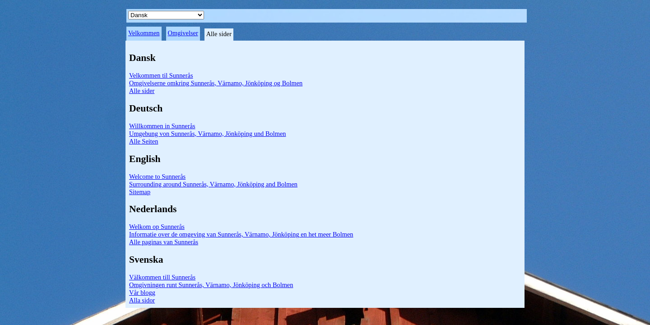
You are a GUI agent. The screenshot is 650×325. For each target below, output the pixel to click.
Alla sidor (142, 300)
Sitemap (139, 191)
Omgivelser (183, 33)
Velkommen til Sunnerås (161, 75)
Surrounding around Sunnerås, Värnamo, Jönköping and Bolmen (213, 184)
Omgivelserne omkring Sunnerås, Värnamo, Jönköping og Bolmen (215, 83)
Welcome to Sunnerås (157, 176)
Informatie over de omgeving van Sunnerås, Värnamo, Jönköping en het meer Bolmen (241, 234)
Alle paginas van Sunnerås (163, 242)
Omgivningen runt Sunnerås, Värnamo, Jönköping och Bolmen (211, 284)
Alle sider (141, 90)
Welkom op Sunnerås (157, 226)
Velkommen (144, 33)
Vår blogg (142, 292)
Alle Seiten (143, 141)
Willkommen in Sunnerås (162, 126)
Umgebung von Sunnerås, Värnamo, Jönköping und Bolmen (207, 133)
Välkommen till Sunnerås (162, 277)
